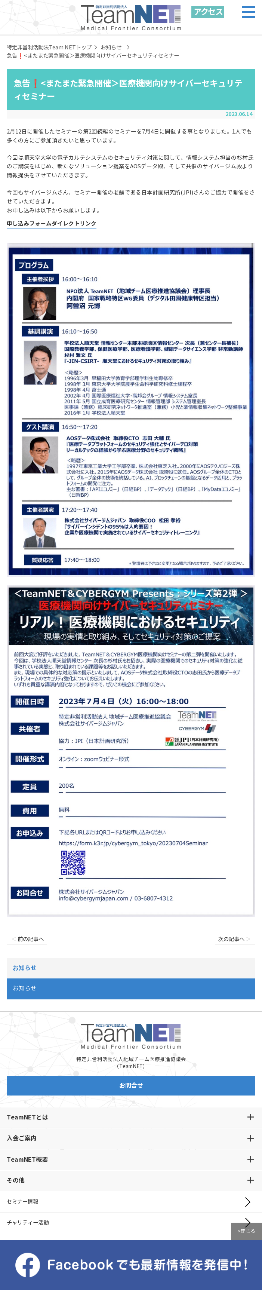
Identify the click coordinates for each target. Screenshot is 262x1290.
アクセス (208, 12)
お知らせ (111, 47)
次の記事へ (235, 939)
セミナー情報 (22, 1201)
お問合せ (131, 1086)
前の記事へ (27, 939)
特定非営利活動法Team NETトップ (49, 47)
